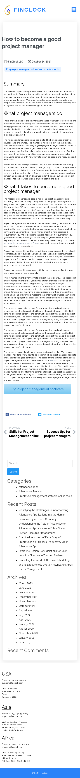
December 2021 (28, 596)
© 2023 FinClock (40, 773)
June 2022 (25, 587)
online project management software (21, 243)
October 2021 (27, 605)
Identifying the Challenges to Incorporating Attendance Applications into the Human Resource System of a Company (43, 515)
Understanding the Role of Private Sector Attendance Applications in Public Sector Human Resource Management (42, 528)
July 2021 (24, 615)
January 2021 (26, 624)
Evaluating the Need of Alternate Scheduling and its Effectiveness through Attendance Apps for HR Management (46, 565)
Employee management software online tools (33, 69)
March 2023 (26, 583)
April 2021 (24, 619)
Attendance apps (28, 487)
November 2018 (28, 633)
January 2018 (26, 637)
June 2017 (24, 642)
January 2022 (26, 592)
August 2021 (26, 610)
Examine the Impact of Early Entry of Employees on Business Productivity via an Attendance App (43, 542)
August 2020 (26, 628)
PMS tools (55, 360)
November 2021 (28, 601)
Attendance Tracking (31, 491)
